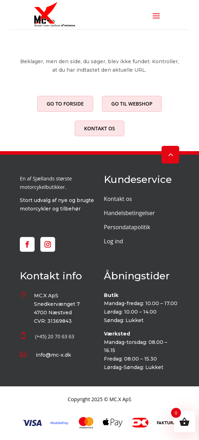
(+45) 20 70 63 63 (54, 336)
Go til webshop (131, 103)
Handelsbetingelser (129, 213)
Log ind (113, 241)
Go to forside (65, 103)
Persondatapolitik (127, 227)
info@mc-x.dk (53, 355)
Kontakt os (99, 128)
